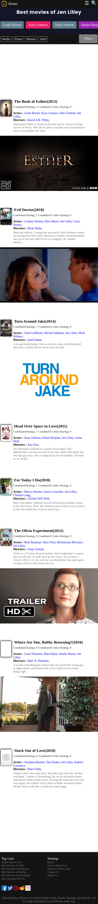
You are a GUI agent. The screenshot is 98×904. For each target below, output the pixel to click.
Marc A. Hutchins (38, 660)
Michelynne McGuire (69, 542)
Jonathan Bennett (34, 762)
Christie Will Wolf (38, 498)
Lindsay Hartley (33, 221)
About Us (52, 875)
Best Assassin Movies (13, 878)
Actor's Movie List (57, 865)
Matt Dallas (51, 654)
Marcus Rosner (33, 491)
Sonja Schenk (36, 549)
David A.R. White (38, 120)
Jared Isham (35, 339)
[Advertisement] (49, 69)
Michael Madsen (54, 333)
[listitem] (12, 25)
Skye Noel (49, 542)
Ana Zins (33, 444)
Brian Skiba (35, 228)
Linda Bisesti (32, 113)
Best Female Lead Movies (15, 868)
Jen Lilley (66, 221)
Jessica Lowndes (53, 491)
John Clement (67, 113)
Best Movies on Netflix (14, 872)
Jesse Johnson (32, 437)
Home (13, 4)
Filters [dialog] (88, 38)
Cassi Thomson (33, 654)
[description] (25, 107)
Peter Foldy (34, 769)
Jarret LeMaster (33, 333)
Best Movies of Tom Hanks (16, 875)
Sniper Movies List (12, 862)
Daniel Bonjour (51, 437)
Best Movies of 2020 (13, 865)
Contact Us (53, 872)
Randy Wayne (67, 654)
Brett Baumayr (33, 542)
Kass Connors (49, 113)
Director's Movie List (58, 868)
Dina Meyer (51, 221)
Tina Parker (53, 762)
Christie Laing (21, 495)
